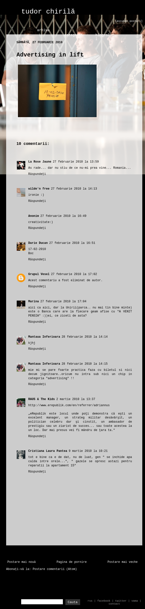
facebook (103, 600)
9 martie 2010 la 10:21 (88, 451)
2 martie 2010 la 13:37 (75, 399)
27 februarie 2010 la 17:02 (74, 274)
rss (89, 600)
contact (114, 603)
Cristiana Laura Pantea (47, 451)
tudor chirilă (48, 11)
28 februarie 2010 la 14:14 (85, 337)
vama (134, 600)
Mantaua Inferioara (44, 337)
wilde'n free (38, 189)
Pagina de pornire (72, 562)
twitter (121, 600)
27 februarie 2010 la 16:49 (63, 216)
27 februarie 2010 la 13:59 (76, 162)
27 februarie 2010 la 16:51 (72, 243)
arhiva (43, 30)
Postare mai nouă (21, 562)
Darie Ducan (38, 243)
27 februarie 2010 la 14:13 (74, 189)
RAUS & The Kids (41, 399)
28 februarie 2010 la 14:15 (85, 364)
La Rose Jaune (39, 162)
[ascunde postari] (129, 21)
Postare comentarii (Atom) (55, 569)
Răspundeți (37, 174)
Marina (33, 301)
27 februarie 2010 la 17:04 (63, 301)
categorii (73, 35)
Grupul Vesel (38, 274)
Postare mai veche (123, 562)
